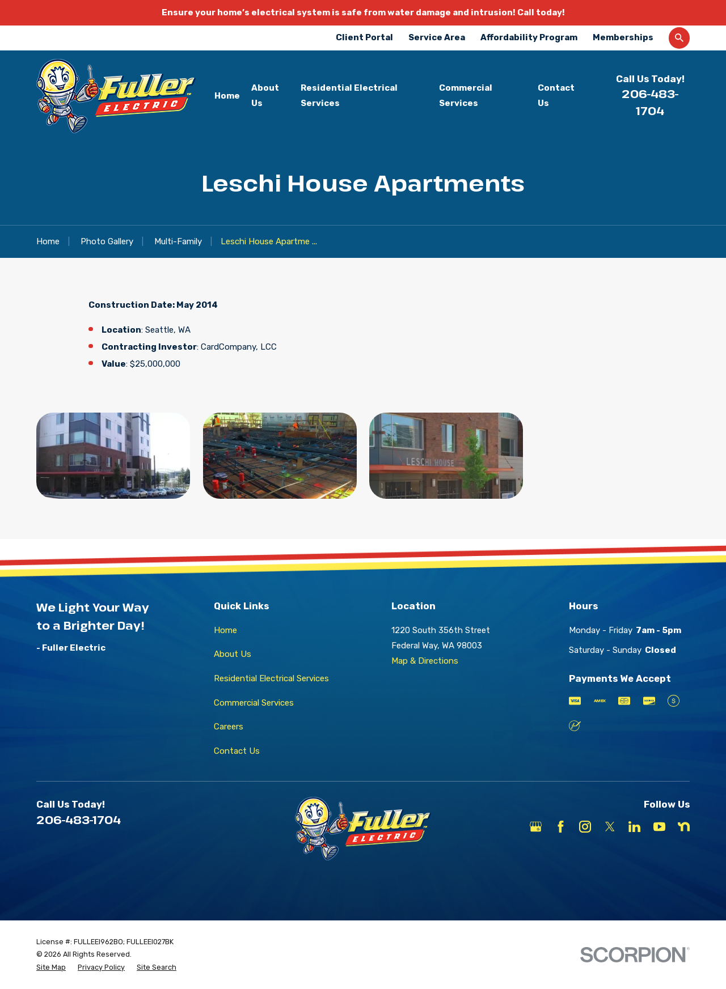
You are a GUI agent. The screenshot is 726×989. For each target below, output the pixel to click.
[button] (113, 456)
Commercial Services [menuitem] (465, 95)
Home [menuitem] (227, 96)
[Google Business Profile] (536, 827)
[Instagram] (585, 827)
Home (225, 630)
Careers (228, 726)
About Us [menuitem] (265, 95)
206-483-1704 (78, 819)
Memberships (623, 37)
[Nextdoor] (684, 827)
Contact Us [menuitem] (556, 95)
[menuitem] (51, 967)
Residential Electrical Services (271, 678)
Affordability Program (528, 37)
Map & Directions (424, 661)
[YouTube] (659, 827)
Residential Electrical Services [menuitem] (349, 95)
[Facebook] (561, 827)
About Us (232, 654)
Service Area (436, 37)
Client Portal (364, 37)
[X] (610, 827)
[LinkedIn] (634, 827)
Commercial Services (254, 703)
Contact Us (237, 751)
